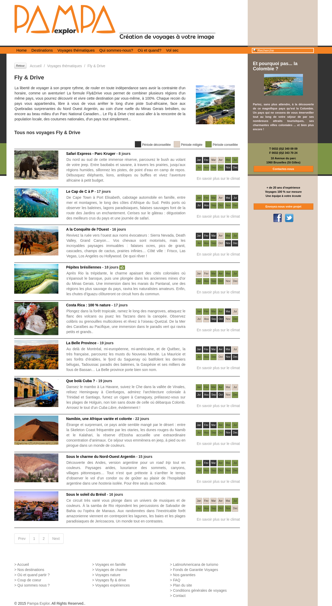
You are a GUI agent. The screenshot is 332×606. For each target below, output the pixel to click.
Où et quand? (149, 50)
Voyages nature (107, 575)
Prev (22, 538)
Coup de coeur (29, 580)
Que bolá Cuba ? (80, 381)
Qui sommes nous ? (33, 585)
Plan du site (182, 585)
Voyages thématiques (76, 50)
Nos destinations (30, 570)
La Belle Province (81, 343)
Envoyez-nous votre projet (283, 206)
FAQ (176, 580)
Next (56, 538)
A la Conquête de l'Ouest (87, 229)
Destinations (42, 50)
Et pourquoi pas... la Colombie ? (275, 66)
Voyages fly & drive (110, 580)
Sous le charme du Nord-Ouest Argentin (100, 456)
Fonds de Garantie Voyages (195, 570)
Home (21, 50)
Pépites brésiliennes (83, 267)
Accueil (36, 66)
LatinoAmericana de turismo (195, 564)
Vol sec (172, 50)
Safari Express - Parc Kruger (90, 154)
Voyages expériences (112, 585)
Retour (20, 65)
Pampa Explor (38, 603)
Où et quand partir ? (33, 575)
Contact (179, 596)
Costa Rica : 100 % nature (88, 305)
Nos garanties (184, 575)
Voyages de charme (111, 570)
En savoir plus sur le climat (218, 178)
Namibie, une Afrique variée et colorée (99, 419)
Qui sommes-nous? (116, 50)
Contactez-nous (283, 168)
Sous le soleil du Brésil (86, 494)
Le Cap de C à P (80, 191)
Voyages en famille (110, 564)
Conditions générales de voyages (200, 590)
